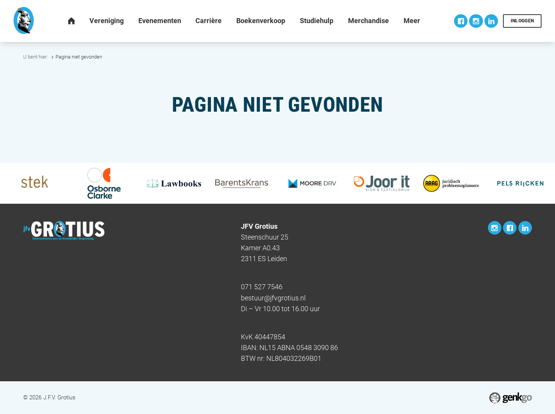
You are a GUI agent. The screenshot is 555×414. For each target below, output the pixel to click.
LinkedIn (491, 21)
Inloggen (522, 20)
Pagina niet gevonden (79, 57)
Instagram (476, 21)
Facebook (461, 21)
